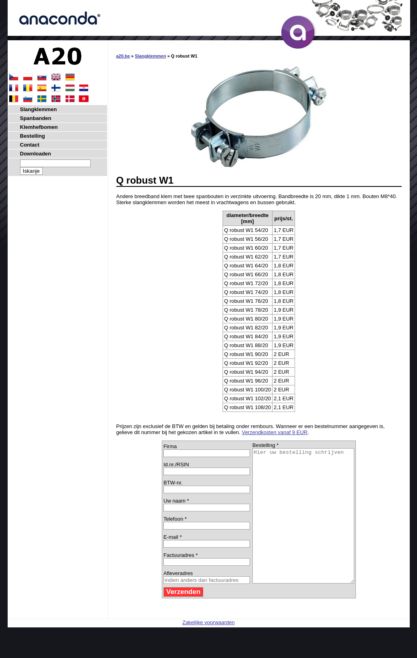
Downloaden (35, 154)
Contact (29, 145)
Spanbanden (36, 118)
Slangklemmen (150, 56)
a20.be (123, 56)
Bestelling (32, 136)
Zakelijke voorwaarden (208, 649)
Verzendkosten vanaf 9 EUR (275, 432)
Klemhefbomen (39, 127)
